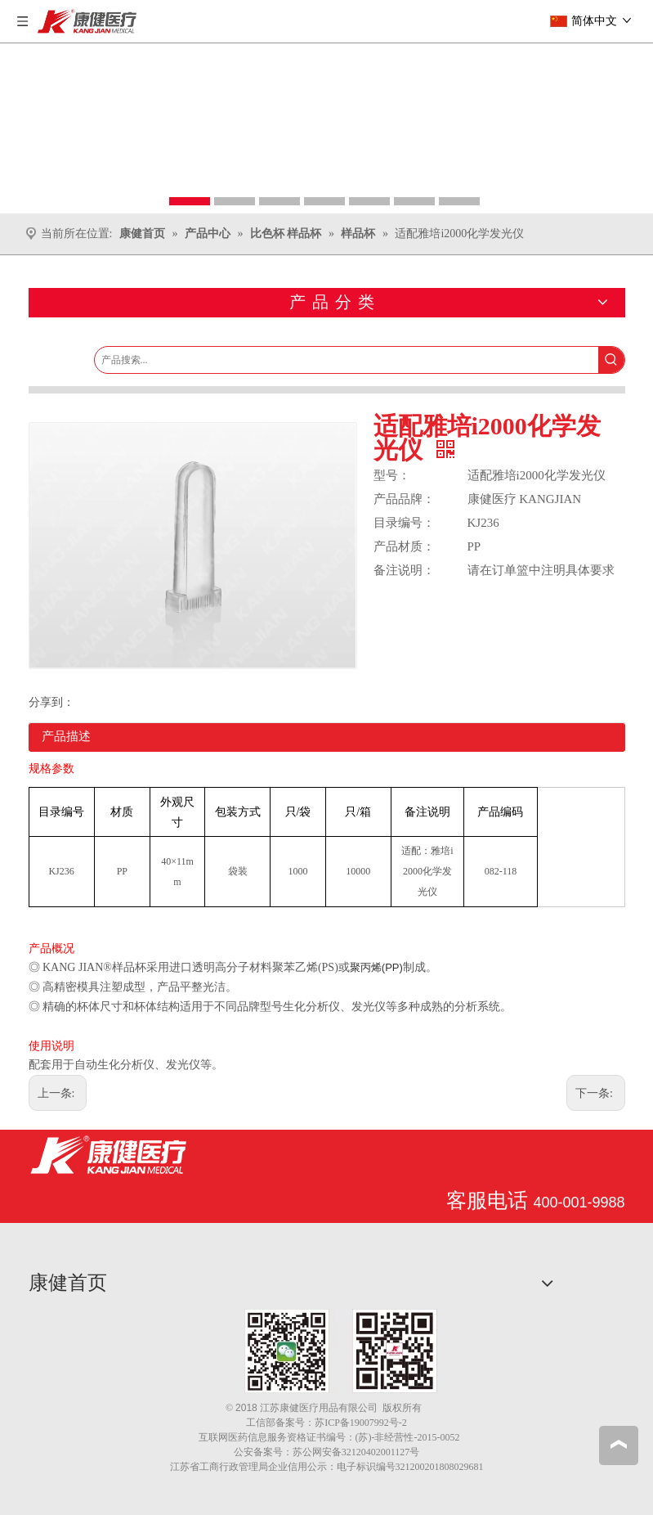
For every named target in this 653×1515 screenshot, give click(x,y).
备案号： (295, 1422)
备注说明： (404, 570)
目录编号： (404, 522)
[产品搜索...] (346, 360)
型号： (391, 475)
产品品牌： (404, 499)
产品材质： (404, 546)
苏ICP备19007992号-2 (361, 1422)
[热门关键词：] (611, 360)
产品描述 (66, 736)
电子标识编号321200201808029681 (410, 1466)
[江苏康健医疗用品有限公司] (108, 1155)
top (618, 1444)
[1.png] (340, 1351)
